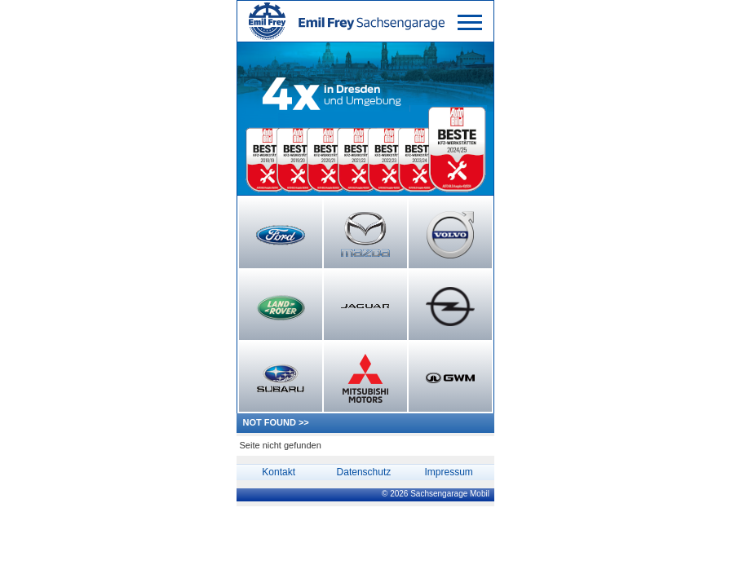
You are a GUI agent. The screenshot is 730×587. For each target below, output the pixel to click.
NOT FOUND (269, 422)
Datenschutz (364, 472)
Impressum (448, 472)
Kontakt (278, 472)
